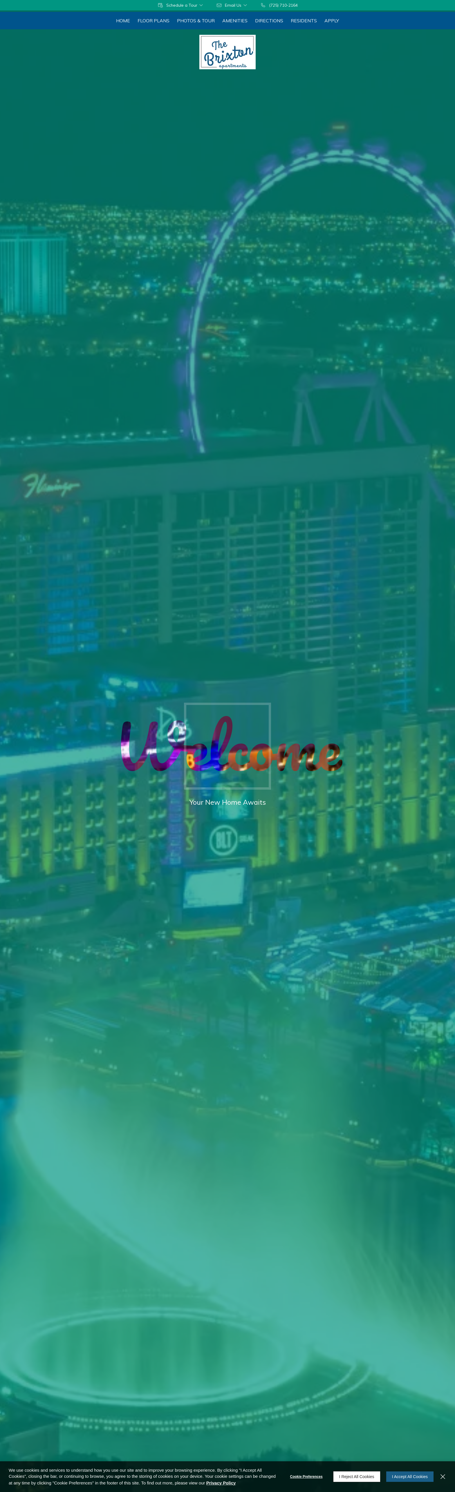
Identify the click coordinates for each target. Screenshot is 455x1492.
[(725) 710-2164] (279, 5)
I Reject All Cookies (356, 1476)
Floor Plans (153, 20)
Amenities (235, 20)
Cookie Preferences (306, 1477)
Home (123, 20)
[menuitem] (123, 20)
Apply (331, 20)
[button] (180, 5)
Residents (304, 20)
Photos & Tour (196, 20)
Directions (269, 20)
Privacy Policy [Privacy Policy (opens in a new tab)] (221, 1482)
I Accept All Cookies (410, 1476)
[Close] (442, 1476)
